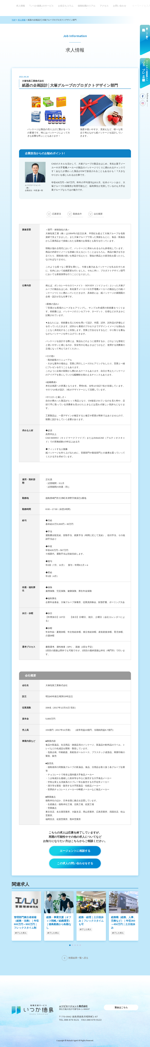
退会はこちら (121, 1007)
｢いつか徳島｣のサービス (41, 6)
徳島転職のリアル (86, 6)
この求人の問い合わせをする (75, 863)
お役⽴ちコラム (65, 6)
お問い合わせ (119, 6)
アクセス (104, 6)
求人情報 (20, 6)
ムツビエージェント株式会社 (73, 1006)
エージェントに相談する (75, 850)
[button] (70, 945)
